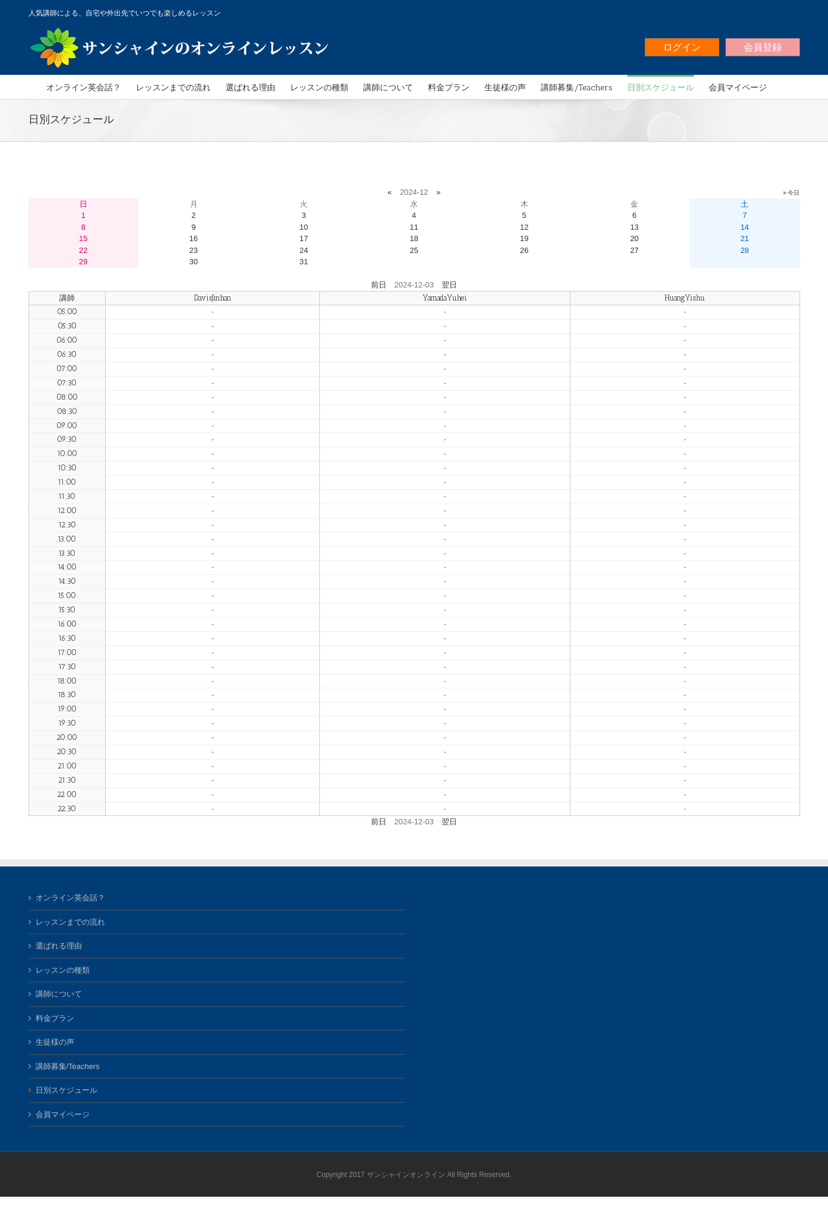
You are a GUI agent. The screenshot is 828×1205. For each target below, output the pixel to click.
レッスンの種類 (63, 970)
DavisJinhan (212, 297)
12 (524, 227)
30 (193, 261)
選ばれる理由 (59, 945)
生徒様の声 (55, 1042)
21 (744, 238)
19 (524, 238)
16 (193, 238)
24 (304, 250)
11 (414, 227)
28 (744, 250)
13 (634, 227)
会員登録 (763, 47)
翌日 (449, 284)
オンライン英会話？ (70, 897)
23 (193, 250)
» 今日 (791, 192)
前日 (378, 284)
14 (744, 227)
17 (304, 238)
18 (414, 238)
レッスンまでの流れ (70, 922)
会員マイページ (63, 1114)
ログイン (682, 47)
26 (524, 250)
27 (634, 250)
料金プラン (55, 1018)
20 (634, 238)
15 (83, 238)
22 (83, 250)
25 (414, 250)
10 (304, 227)
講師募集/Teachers (68, 1066)
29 (83, 261)
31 (304, 261)
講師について (59, 993)
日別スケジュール (66, 1090)
